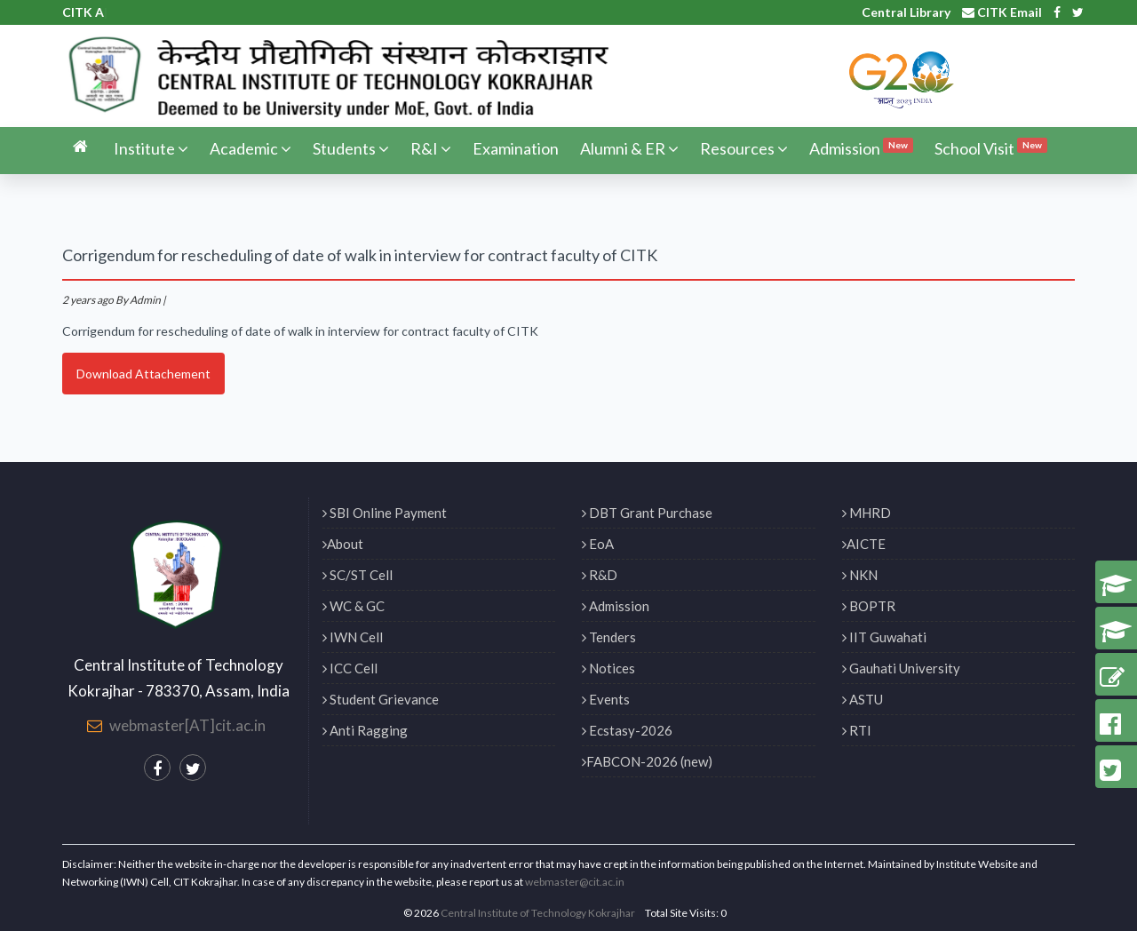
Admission (861, 147)
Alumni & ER (629, 148)
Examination (516, 148)
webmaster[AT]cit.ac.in (187, 725)
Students (351, 148)
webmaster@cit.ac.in (574, 881)
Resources (744, 148)
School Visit (990, 147)
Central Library (906, 12)
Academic (250, 148)
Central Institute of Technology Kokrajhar (538, 912)
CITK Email (1002, 12)
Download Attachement (143, 373)
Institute (151, 148)
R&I (430, 148)
